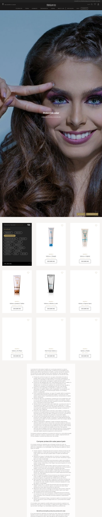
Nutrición (18, 232)
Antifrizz (7, 253)
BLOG (78, 8)
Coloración (19, 8)
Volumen (23, 238)
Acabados (34, 8)
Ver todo (24, 253)
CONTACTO (84, 8)
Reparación (8, 232)
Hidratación (18, 244)
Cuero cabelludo (9, 247)
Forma (27, 8)
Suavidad (7, 244)
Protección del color (10, 238)
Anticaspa (8, 250)
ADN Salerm (70, 8)
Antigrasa (21, 247)
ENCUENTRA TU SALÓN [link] (10, 4)
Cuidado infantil (9, 241)
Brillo (19, 241)
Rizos (15, 253)
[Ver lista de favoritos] (95, 4)
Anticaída (17, 250)
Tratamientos (44, 8)
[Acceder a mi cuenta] (98, 4)
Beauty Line (61, 8)
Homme (53, 8)
